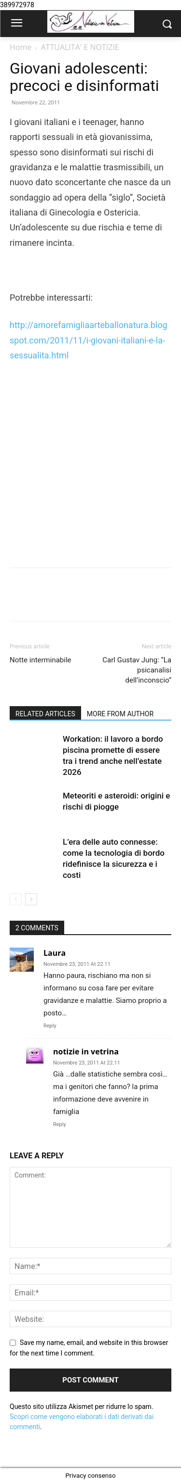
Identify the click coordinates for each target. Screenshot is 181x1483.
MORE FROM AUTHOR (120, 714)
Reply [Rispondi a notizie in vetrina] (59, 1124)
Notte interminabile (40, 660)
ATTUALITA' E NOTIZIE (80, 47)
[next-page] (31, 899)
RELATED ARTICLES (45, 714)
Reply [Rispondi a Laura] (49, 1026)
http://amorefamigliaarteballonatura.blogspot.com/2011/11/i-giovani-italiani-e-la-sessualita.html (88, 340)
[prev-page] (16, 899)
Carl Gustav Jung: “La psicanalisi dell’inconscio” (136, 670)
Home (20, 47)
